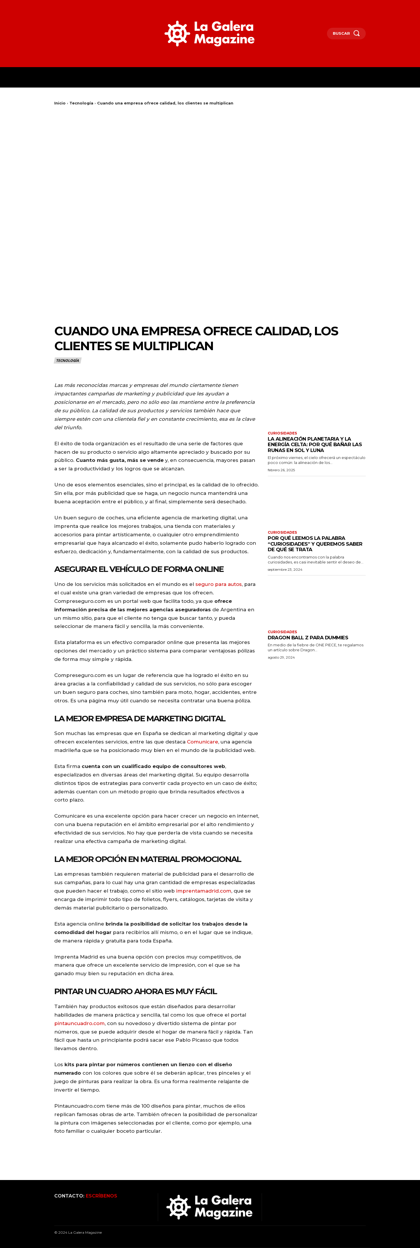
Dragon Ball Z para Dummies (309, 637)
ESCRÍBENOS (101, 1196)
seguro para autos (218, 584)
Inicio (60, 103)
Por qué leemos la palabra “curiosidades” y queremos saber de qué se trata (316, 544)
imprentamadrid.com (203, 891)
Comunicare (202, 742)
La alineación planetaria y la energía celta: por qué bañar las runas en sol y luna (315, 444)
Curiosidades (282, 433)
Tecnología (81, 103)
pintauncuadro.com (79, 1023)
